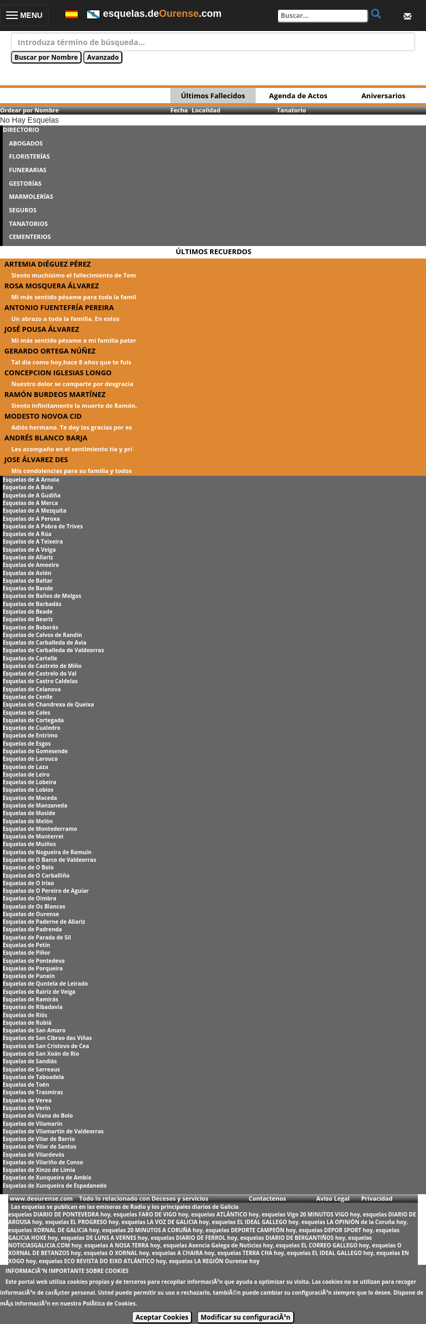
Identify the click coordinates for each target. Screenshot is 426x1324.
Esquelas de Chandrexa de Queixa (48, 704)
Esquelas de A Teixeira (33, 541)
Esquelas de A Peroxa (31, 518)
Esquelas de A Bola (28, 487)
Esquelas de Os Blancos (34, 906)
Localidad (206, 110)
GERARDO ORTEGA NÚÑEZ (49, 351)
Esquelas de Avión (27, 573)
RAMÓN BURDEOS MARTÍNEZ (55, 394)
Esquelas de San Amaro (34, 1030)
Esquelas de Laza (25, 767)
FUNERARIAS (27, 170)
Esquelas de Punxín (29, 976)
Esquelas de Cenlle (28, 697)
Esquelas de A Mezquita (34, 510)
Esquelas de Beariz (28, 619)
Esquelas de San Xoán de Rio (41, 1053)
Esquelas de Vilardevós (33, 1154)
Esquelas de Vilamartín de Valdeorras (53, 1131)
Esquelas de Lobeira (30, 782)
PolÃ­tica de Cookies (109, 1303)
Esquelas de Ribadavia (33, 1007)
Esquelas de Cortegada (33, 720)
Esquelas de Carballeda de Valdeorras (53, 650)
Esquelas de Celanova (32, 689)
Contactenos (267, 1198)
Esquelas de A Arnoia (31, 479)
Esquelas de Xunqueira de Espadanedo (55, 1185)
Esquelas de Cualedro (31, 728)
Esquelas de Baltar (28, 580)
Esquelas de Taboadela (33, 1077)
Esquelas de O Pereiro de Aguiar (46, 890)
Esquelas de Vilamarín (33, 1123)
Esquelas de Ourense (31, 914)
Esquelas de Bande (28, 588)
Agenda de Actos (298, 95)
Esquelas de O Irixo (28, 883)
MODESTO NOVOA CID (43, 416)
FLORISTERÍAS (29, 156)
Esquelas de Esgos (27, 743)
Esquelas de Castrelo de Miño (42, 666)
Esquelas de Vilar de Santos (39, 1146)
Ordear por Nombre (29, 110)
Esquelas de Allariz (28, 557)
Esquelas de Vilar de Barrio (39, 1139)
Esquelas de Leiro (26, 774)
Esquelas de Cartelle (30, 658)
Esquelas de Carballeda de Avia (45, 642)
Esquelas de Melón (28, 821)
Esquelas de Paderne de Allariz (44, 921)
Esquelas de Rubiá (27, 1022)
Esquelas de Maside (29, 813)
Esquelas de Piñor (27, 952)
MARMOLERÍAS (31, 196)
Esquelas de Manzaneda (35, 805)
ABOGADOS (25, 143)
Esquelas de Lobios (28, 789)
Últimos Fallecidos (213, 95)
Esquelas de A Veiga (29, 549)
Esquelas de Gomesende (35, 751)
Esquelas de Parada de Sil (37, 937)
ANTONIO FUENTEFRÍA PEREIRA (59, 307)
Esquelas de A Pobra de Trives (43, 526)
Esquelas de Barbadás (32, 604)
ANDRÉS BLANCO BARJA (46, 438)
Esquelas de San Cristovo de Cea (46, 1046)
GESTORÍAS (25, 183)
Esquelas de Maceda (30, 798)
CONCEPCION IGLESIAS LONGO (58, 372)
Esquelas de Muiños (29, 844)
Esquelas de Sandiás (30, 1061)
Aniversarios (383, 95)
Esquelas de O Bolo (28, 867)
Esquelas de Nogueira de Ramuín (47, 852)
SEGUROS (22, 210)
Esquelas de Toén (26, 1084)
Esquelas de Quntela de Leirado (45, 983)
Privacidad (377, 1198)
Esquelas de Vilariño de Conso (43, 1162)
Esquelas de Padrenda (32, 929)
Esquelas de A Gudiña (31, 495)
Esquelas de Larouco (30, 758)
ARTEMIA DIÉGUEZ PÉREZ (47, 264)
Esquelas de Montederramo (40, 829)
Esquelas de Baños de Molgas (42, 596)
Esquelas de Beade (28, 611)
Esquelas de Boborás (30, 627)
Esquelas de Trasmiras (33, 1092)
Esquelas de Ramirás (30, 999)
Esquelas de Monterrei (33, 836)
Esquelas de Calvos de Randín (42, 635)
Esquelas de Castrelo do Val (40, 673)
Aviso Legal (332, 1198)
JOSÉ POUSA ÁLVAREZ (41, 329)
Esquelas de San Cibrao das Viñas (47, 1038)
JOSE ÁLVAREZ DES (36, 459)
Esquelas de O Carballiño (36, 875)
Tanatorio (291, 110)
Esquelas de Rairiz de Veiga (39, 991)
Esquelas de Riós (25, 1015)
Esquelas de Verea (27, 1100)
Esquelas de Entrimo (30, 735)
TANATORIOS (28, 223)
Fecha (179, 110)
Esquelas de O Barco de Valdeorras (49, 859)
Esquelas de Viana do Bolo (38, 1115)
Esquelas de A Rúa (27, 534)
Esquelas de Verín (26, 1108)
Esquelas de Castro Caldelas (40, 681)
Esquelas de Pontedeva (34, 960)
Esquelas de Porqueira (33, 968)
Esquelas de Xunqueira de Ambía (47, 1177)
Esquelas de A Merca (30, 503)
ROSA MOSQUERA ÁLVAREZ (51, 286)
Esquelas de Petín (26, 945)
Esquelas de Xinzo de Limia (39, 1170)
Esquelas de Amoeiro (31, 565)
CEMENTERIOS (30, 236)
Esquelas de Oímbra (30, 898)
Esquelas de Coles (26, 712)
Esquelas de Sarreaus (31, 1069)
